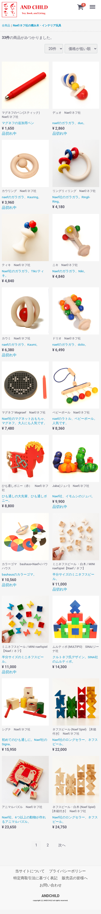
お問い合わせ (51, 885)
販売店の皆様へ (75, 878)
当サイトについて (30, 871)
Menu (93, 4)
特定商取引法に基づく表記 (35, 878)
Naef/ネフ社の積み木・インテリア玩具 (37, 25)
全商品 (6, 25)
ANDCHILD (51, 896)
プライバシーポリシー (67, 871)
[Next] (62, 845)
